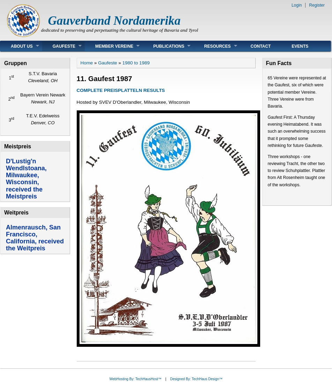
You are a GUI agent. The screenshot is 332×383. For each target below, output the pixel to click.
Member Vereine (112, 46)
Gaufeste (62, 46)
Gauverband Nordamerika (114, 21)
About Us (19, 46)
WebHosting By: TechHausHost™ (135, 379)
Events (300, 46)
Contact (261, 46)
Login (297, 5)
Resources (215, 46)
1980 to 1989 (136, 62)
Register (317, 5)
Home (87, 62)
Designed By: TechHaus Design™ (196, 379)
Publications (166, 46)
